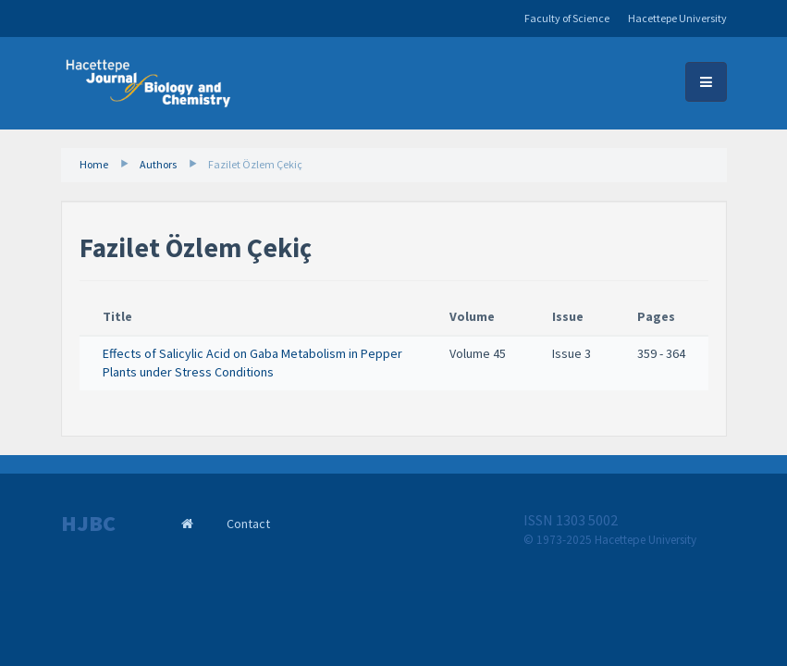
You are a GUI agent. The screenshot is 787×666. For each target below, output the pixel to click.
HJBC (88, 523)
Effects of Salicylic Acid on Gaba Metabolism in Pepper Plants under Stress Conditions (252, 362)
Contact (248, 523)
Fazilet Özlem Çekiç (255, 164)
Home (94, 164)
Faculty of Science (566, 18)
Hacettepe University (677, 18)
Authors (158, 164)
